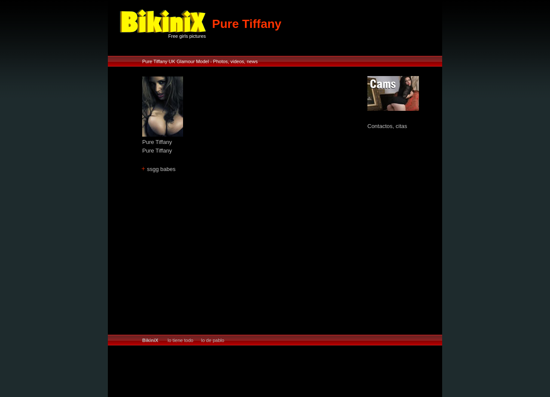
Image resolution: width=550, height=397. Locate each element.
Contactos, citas (387, 126)
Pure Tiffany (157, 142)
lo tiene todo (180, 340)
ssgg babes (161, 169)
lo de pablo (212, 340)
